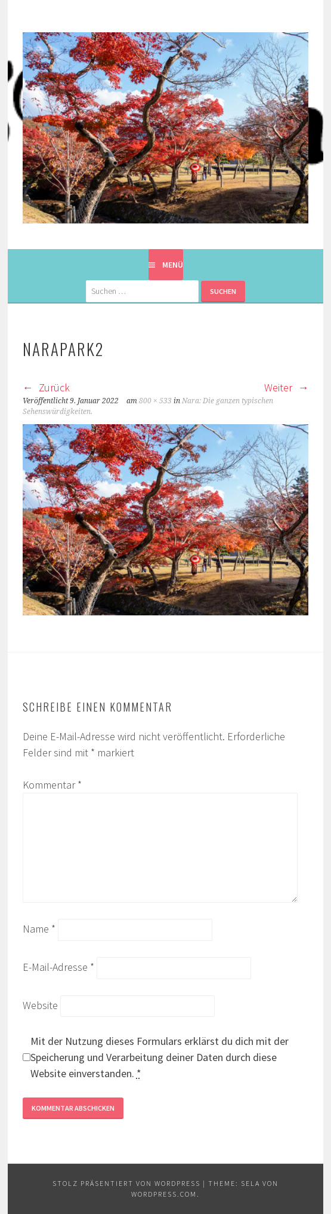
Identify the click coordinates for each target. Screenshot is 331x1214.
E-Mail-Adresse (58, 967)
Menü (172, 264)
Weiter (286, 387)
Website (40, 1005)
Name (39, 929)
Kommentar (52, 785)
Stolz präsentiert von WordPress (126, 1183)
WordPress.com (164, 1194)
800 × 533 (155, 401)
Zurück (46, 387)
